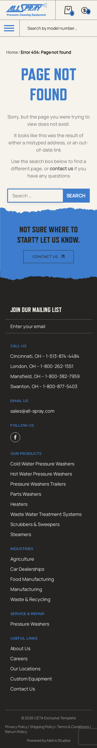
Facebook (15, 437)
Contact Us (45, 256)
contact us (61, 168)
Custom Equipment (31, 679)
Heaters (18, 504)
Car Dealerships (27, 569)
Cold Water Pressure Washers (42, 464)
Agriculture (22, 559)
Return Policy (16, 731)
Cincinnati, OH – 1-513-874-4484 (44, 356)
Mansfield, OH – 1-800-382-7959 (45, 376)
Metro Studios (58, 740)
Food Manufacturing (32, 579)
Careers (18, 658)
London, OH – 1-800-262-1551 (41, 366)
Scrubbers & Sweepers (34, 524)
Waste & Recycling (30, 599)
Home (12, 52)
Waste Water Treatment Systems (45, 514)
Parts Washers (25, 494)
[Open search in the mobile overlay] (58, 28)
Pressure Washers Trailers (38, 484)
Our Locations (25, 668)
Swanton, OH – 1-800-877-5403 (43, 386)
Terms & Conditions (73, 726)
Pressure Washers (29, 624)
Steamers (20, 534)
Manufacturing (26, 589)
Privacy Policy (16, 726)
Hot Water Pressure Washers (41, 474)
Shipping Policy (42, 726)
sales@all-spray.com (32, 411)
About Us (20, 648)
